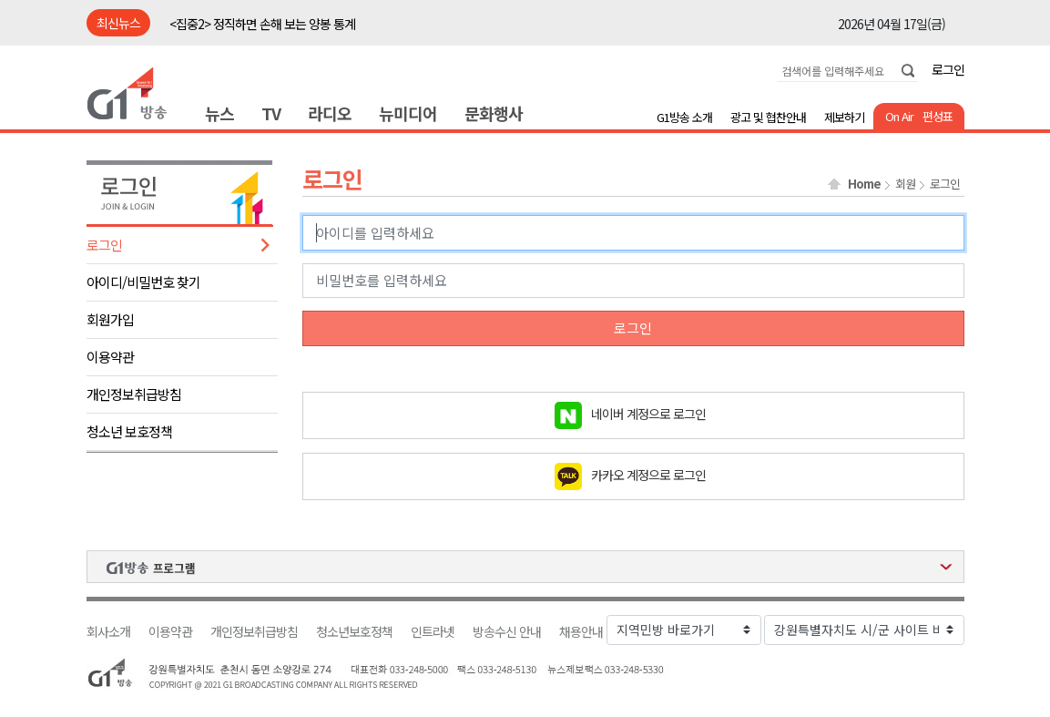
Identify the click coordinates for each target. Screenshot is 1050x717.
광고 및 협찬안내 (768, 117)
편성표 (938, 116)
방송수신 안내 (507, 632)
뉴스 (219, 113)
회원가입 (110, 319)
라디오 (330, 113)
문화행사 (493, 113)
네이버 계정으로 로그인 (648, 413)
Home (864, 184)
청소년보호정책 (354, 632)
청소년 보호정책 (129, 431)
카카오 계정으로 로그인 (648, 474)
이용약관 (110, 356)
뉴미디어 (408, 113)
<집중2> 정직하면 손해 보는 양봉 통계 (262, 24)
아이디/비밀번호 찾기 (143, 282)
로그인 (948, 69)
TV (270, 113)
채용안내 (581, 632)
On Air (899, 116)
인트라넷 (432, 632)
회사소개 (108, 632)
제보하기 (844, 117)
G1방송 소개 (684, 117)
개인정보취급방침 (134, 394)
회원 (905, 184)
